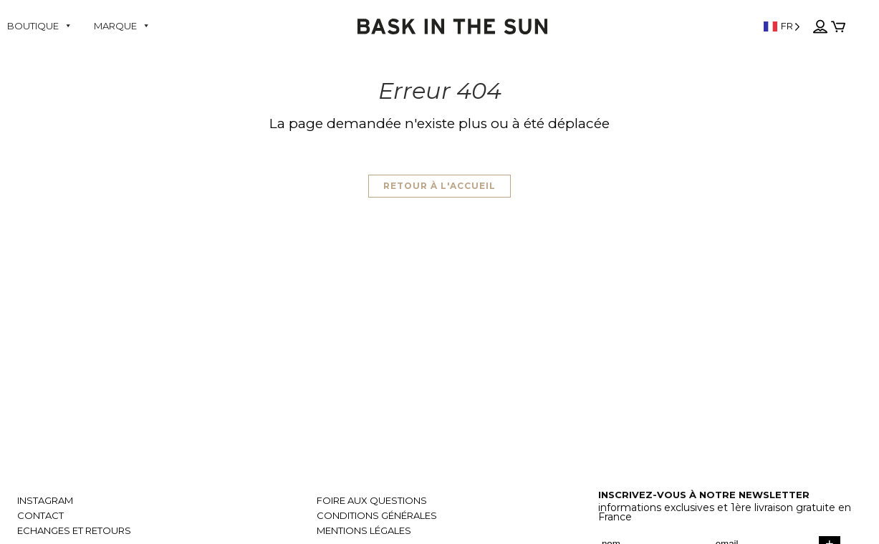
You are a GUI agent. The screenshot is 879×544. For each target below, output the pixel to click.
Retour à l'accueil (439, 185)
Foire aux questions (372, 500)
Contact (40, 515)
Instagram (45, 500)
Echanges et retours (74, 530)
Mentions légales (364, 530)
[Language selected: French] (781, 26)
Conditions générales (377, 515)
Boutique (39, 26)
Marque (122, 26)
